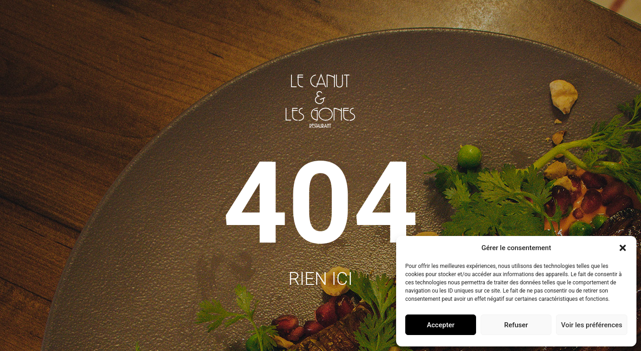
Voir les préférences (591, 325)
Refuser (516, 325)
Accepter (440, 325)
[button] (622, 247)
